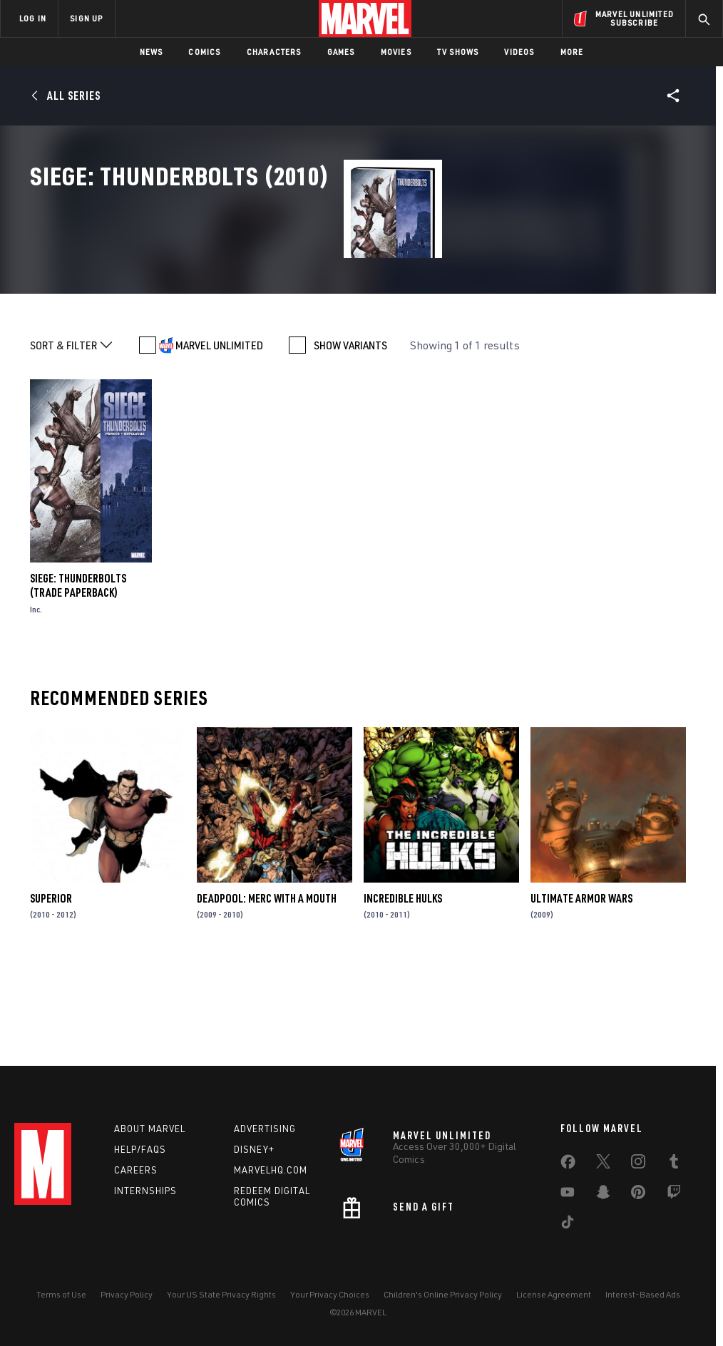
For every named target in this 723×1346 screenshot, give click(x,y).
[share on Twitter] (603, 1164)
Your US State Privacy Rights (221, 1294)
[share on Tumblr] (674, 1164)
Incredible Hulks (403, 992)
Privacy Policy (127, 1294)
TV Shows (458, 51)
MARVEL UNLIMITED (219, 439)
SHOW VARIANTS (350, 439)
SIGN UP (86, 18)
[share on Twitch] (674, 1195)
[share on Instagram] (638, 1164)
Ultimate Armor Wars (581, 992)
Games (341, 51)
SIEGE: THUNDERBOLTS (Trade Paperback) (78, 679)
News (151, 51)
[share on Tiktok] (567, 1225)
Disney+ (254, 1149)
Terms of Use (61, 1294)
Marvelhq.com (270, 1170)
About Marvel (149, 1128)
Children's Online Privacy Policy (443, 1294)
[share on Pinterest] (638, 1195)
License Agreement (553, 1294)
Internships (145, 1190)
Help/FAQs (140, 1149)
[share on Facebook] (567, 1165)
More (572, 51)
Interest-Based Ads (642, 1294)
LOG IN (32, 18)
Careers (136, 1170)
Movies (396, 51)
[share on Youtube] (567, 1195)
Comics (204, 51)
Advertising (265, 1128)
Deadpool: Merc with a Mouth (267, 992)
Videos (519, 51)
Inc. (36, 703)
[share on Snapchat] (603, 1195)
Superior (51, 992)
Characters (274, 51)
